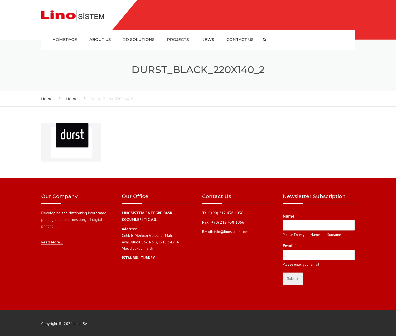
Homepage (65, 39)
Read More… (52, 242)
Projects (178, 39)
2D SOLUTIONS (139, 39)
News (207, 39)
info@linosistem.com (231, 231)
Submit (292, 278)
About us (100, 39)
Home (47, 98)
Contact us (240, 39)
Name (290, 216)
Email (289, 245)
